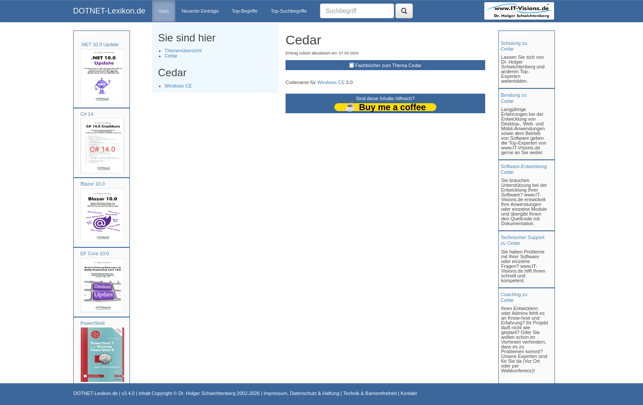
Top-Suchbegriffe (289, 11)
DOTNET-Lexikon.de (109, 11)
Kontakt (409, 393)
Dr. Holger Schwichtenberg (206, 393)
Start (164, 11)
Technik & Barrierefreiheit (370, 393)
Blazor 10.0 (93, 183)
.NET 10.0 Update (100, 44)
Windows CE (178, 85)
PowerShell (93, 323)
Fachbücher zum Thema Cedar (388, 65)
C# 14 (87, 114)
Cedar (171, 55)
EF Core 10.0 (95, 253)
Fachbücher (88, 34)
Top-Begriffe (245, 11)
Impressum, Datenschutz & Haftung (302, 393)
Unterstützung (516, 34)
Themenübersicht (183, 50)
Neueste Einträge (200, 11)
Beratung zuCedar (514, 97)
